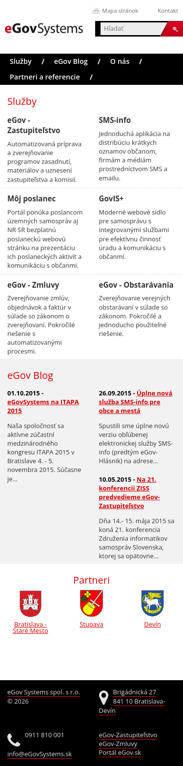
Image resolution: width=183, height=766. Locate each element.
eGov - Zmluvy (33, 285)
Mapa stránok (120, 10)
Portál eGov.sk (120, 752)
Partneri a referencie (45, 76)
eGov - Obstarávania (136, 285)
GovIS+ (111, 198)
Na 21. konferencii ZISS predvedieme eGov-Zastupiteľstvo (129, 492)
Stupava (91, 621)
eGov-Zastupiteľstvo (128, 734)
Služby (21, 61)
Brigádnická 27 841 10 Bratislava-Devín (132, 701)
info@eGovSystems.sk (39, 753)
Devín (152, 621)
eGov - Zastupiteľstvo (34, 125)
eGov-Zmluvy (118, 743)
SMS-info (115, 120)
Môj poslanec (31, 198)
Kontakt (168, 10)
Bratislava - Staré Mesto (30, 624)
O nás (120, 61)
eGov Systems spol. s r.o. (43, 691)
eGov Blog (71, 61)
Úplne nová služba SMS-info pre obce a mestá (136, 402)
